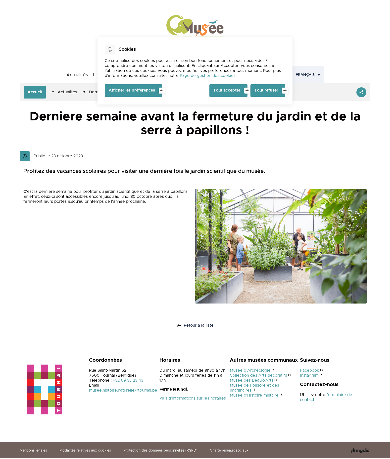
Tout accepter (226, 90)
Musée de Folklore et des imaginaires (254, 388)
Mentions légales (33, 451)
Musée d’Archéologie (250, 371)
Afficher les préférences (132, 90)
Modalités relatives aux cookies (85, 451)
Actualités (77, 75)
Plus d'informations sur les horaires (192, 399)
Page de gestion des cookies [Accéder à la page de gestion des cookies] (208, 76)
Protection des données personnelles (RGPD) (160, 451)
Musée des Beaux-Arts (251, 381)
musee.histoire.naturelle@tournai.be (123, 391)
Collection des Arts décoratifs (258, 376)
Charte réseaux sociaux (229, 451)
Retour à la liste (200, 325)
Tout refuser (266, 90)
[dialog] (195, 70)
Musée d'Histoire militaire (254, 396)
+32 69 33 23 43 (128, 381)
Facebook (309, 371)
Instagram (309, 376)
